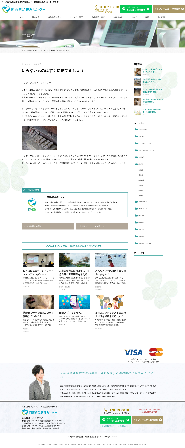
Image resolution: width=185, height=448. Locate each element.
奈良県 (141, 190)
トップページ (27, 50)
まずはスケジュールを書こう (91, 226)
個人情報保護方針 (108, 426)
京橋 (120, 444)
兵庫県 (141, 175)
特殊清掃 (141, 215)
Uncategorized (143, 129)
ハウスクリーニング (145, 143)
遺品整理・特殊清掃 (145, 243)
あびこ (99, 444)
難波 (85, 444)
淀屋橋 (115, 444)
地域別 (141, 164)
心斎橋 (109, 444)
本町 (93, 444)
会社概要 (161, 17)
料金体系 (36, 17)
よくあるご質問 (76, 17)
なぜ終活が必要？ (34, 226)
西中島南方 (142, 444)
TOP (21, 17)
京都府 (61, 287)
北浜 (104, 444)
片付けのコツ (143, 208)
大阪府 (141, 185)
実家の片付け (143, 201)
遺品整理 (67, 287)
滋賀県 (141, 195)
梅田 (89, 444)
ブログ (134, 17)
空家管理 (141, 229)
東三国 (135, 444)
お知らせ (141, 136)
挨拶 (147, 17)
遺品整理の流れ (54, 17)
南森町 (130, 444)
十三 (124, 444)
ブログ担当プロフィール (146, 150)
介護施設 (141, 157)
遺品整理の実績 (98, 17)
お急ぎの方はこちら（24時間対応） (150, 411)
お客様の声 (118, 17)
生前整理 (37, 64)
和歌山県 (141, 180)
